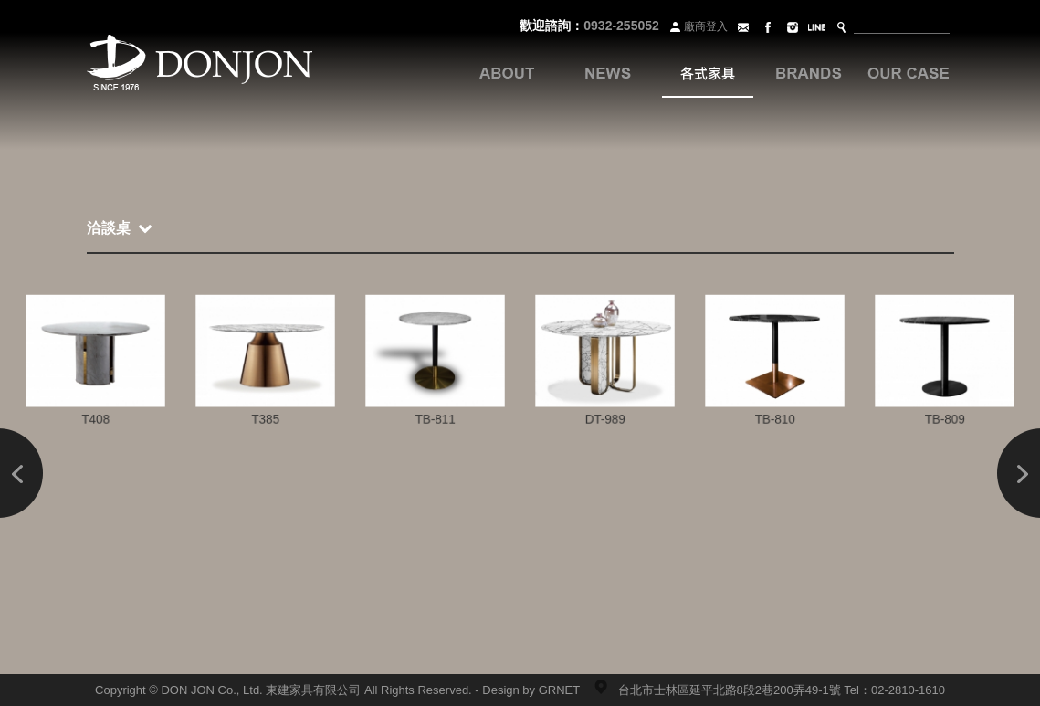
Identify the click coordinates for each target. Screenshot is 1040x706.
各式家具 (707, 73)
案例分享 (908, 73)
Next (1018, 473)
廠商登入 (697, 26)
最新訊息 (607, 73)
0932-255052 (621, 25)
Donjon (199, 64)
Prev (22, 473)
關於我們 (506, 73)
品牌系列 (808, 73)
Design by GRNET (531, 690)
